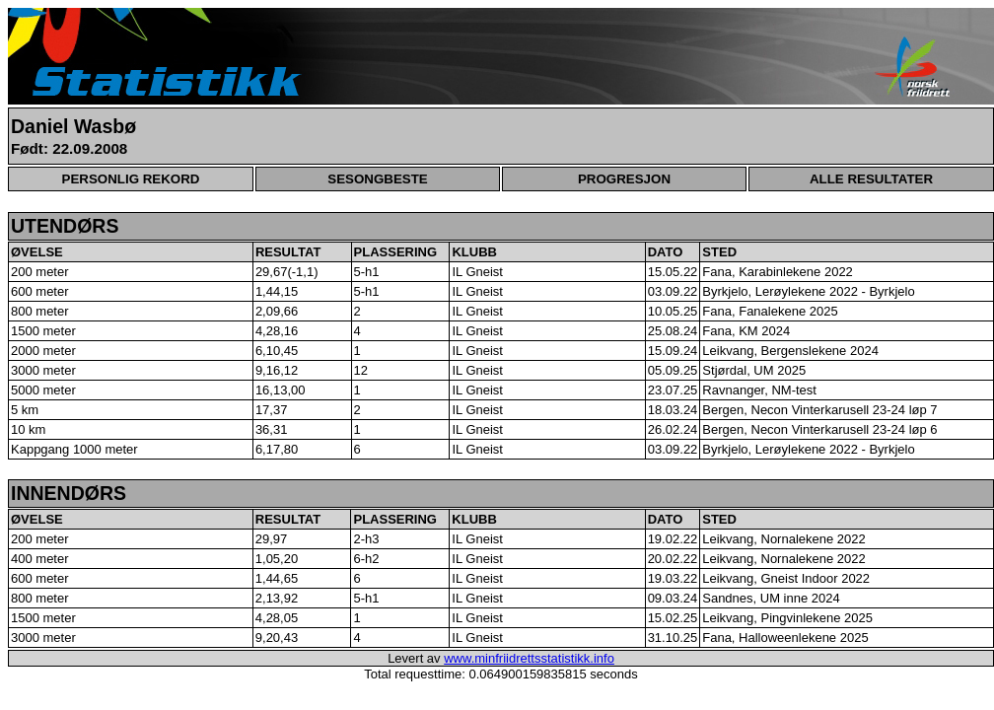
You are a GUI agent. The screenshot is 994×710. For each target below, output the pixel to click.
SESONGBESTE (377, 179)
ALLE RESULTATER (871, 179)
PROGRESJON (624, 179)
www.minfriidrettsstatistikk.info (529, 658)
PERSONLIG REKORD (131, 179)
